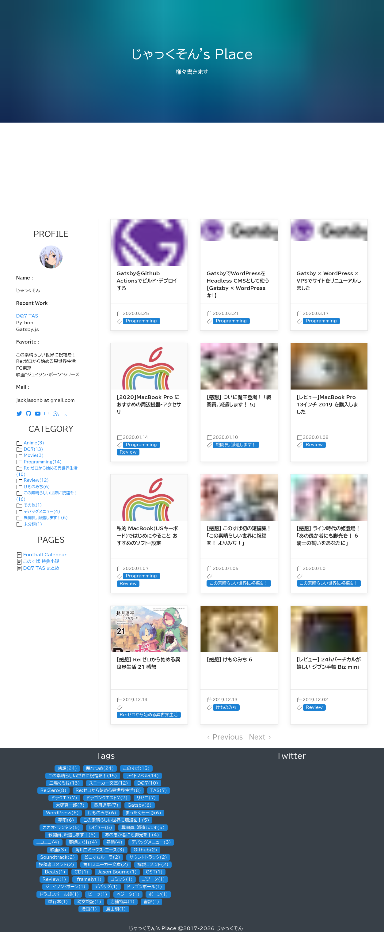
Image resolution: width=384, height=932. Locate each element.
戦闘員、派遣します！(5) (72, 835)
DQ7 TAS (27, 316)
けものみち (226, 707)
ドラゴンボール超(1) (59, 894)
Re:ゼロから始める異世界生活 (149, 715)
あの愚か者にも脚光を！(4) (132, 835)
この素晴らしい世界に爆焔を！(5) (116, 820)
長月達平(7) (106, 805)
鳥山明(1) (116, 909)
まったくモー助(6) (144, 813)
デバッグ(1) (106, 886)
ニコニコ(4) (47, 842)
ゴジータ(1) (153, 879)
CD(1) (81, 872)
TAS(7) (158, 790)
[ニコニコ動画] (48, 413)
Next (260, 737)
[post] (149, 242)
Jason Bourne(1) (117, 872)
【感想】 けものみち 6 (230, 659)
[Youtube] (39, 413)
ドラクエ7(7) (64, 798)
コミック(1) (121, 879)
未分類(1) (33, 524)
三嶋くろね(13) (64, 783)
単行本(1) (58, 902)
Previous (225, 737)
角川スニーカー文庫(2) (105, 864)
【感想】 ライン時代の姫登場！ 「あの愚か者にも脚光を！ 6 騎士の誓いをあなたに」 (328, 536)
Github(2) (145, 850)
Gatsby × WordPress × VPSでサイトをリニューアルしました (329, 281)
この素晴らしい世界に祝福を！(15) (82, 776)
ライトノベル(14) (142, 776)
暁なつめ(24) (100, 768)
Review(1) (54, 879)
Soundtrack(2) (57, 857)
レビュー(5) (100, 827)
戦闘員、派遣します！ (236, 445)
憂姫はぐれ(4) (83, 842)
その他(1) (33, 505)
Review (128, 452)
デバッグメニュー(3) (151, 842)
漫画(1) (89, 909)
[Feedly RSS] (66, 413)
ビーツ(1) (97, 894)
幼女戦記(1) (89, 902)
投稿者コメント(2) (56, 864)
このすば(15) (136, 768)
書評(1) (151, 902)
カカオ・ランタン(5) (61, 827)
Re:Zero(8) (53, 790)
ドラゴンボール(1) (144, 886)
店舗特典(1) (122, 902)
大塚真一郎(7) (70, 805)
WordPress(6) (62, 813)
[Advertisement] (192, 168)
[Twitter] (20, 413)
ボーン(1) (158, 894)
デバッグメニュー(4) (42, 512)
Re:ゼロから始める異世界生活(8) (108, 790)
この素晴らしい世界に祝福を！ (239, 583)
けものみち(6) (37, 487)
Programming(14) (43, 462)
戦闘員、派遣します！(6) (46, 518)
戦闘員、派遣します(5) (143, 827)
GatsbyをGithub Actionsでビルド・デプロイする (147, 281)
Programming (141, 321)
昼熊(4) (114, 842)
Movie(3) (34, 456)
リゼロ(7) (146, 798)
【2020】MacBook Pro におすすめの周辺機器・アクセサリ (149, 404)
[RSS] (57, 413)
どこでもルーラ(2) (102, 857)
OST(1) (154, 872)
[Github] (30, 413)
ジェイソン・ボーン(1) (65, 886)
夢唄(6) (66, 820)
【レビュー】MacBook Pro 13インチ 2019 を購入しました (327, 404)
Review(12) (36, 480)
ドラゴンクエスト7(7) (106, 798)
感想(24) (67, 768)
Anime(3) (34, 443)
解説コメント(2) (152, 864)
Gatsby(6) (139, 805)
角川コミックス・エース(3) (99, 850)
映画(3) (58, 850)
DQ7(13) (33, 449)
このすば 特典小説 (41, 561)
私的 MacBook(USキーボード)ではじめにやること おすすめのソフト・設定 (147, 536)
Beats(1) (55, 872)
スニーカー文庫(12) (108, 783)
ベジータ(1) (127, 894)
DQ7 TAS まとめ (41, 568)
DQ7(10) (147, 783)
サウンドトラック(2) (148, 857)
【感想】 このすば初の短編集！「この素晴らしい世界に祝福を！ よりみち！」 (239, 536)
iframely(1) (88, 879)
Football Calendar (45, 554)
